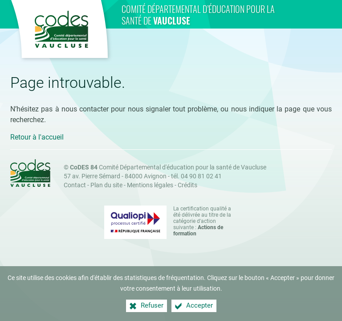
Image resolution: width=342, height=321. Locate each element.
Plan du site (106, 185)
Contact (75, 185)
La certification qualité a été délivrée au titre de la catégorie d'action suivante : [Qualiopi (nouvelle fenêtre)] (202, 221)
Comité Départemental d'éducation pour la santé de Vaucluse (168, 167)
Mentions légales (150, 185)
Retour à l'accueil (37, 137)
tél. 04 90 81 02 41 (196, 176)
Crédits (187, 185)
